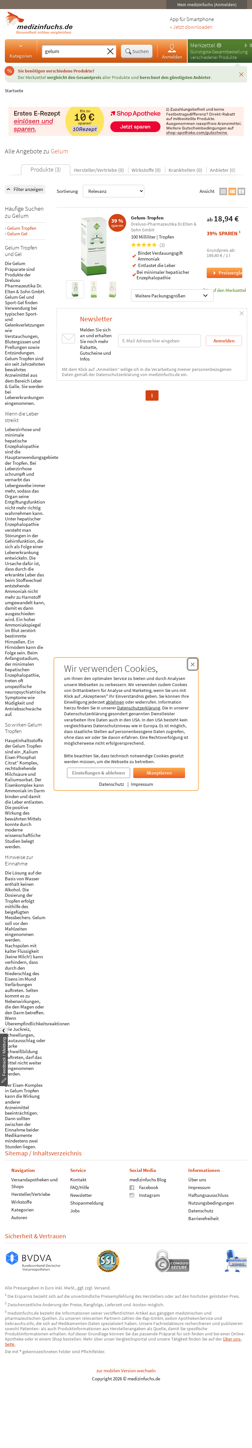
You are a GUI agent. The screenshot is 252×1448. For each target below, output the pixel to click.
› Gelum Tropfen (20, 228)
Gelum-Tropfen (147, 218)
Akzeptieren (159, 773)
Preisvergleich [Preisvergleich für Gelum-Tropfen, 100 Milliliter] (227, 273)
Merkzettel (202, 45)
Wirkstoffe (21, 1201)
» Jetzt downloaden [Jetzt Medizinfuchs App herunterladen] (191, 27)
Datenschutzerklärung (138, 708)
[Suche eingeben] (73, 51)
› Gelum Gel (16, 233)
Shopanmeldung (87, 1202)
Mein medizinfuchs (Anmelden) (206, 4)
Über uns (197, 1179)
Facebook (143, 1187)
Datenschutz (111, 784)
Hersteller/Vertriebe (30, 1194)
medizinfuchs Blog (147, 1179)
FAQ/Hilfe (79, 1187)
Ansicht (207, 191)
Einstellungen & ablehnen (98, 773)
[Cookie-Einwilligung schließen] (192, 664)
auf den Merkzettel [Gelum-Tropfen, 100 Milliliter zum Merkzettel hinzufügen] (224, 290)
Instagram (144, 1195)
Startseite (14, 91)
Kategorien (21, 51)
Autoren (19, 1217)
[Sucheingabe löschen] (110, 51)
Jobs (75, 1210)
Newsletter (81, 1195)
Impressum (142, 784)
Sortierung (100, 191)
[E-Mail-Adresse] (159, 340)
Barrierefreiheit (203, 1218)
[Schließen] (241, 74)
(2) (148, 245)
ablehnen (115, 702)
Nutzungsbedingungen (211, 1202)
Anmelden (172, 51)
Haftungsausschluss (208, 1195)
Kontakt (78, 1179)
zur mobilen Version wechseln (126, 1370)
